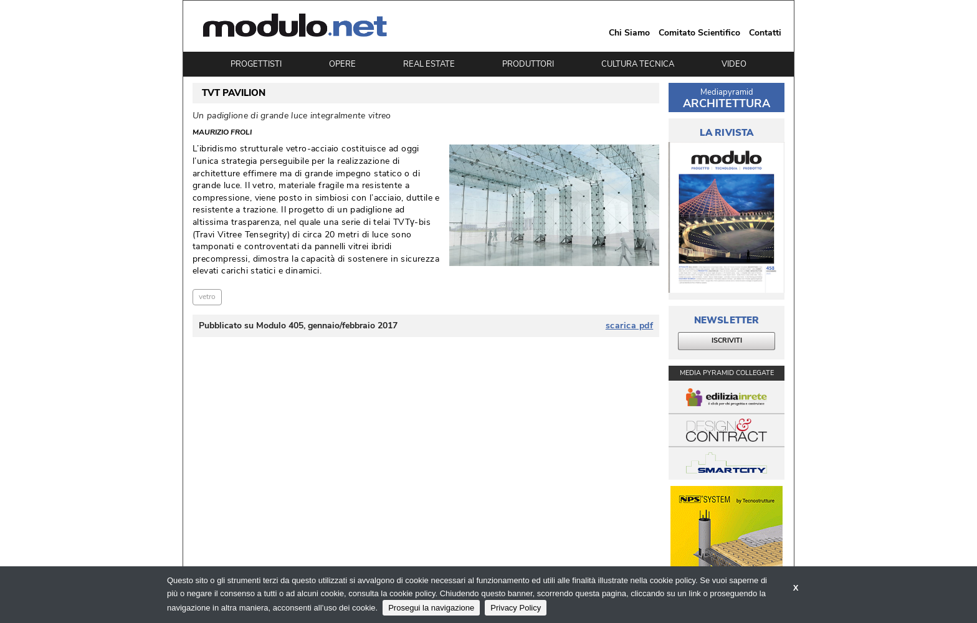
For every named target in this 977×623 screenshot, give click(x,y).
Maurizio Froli (222, 132)
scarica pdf (630, 326)
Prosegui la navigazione (431, 607)
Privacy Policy (515, 607)
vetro (207, 297)
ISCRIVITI (727, 340)
